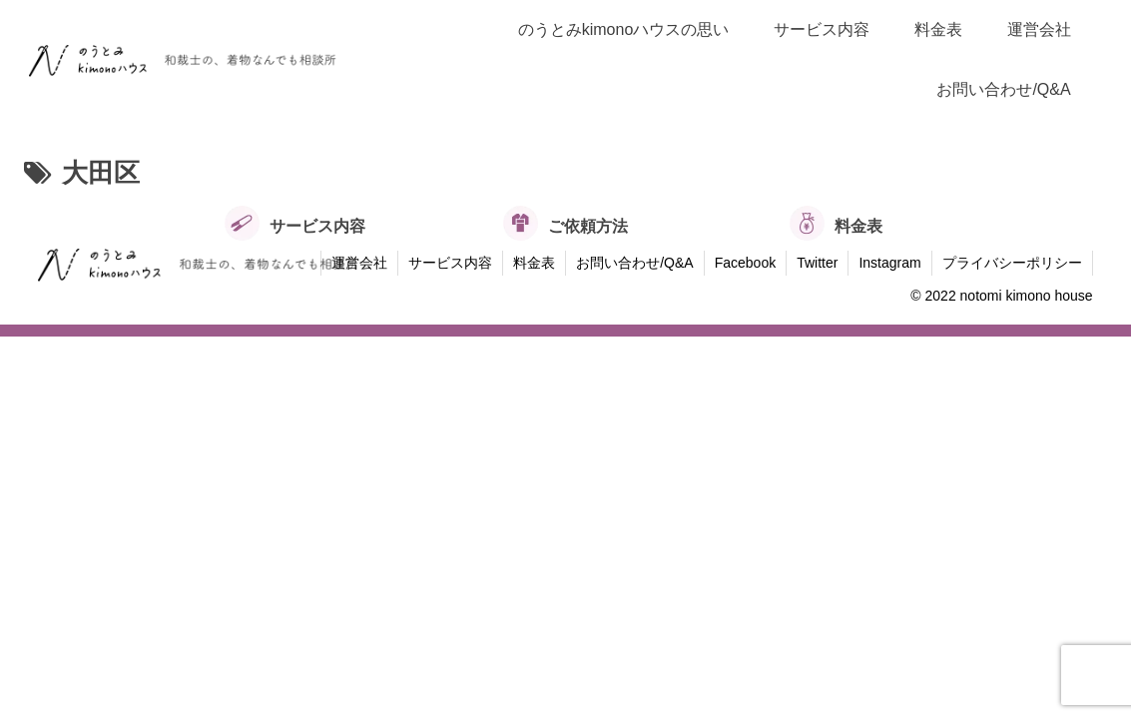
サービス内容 (450, 263)
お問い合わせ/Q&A (634, 263)
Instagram (889, 263)
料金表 (534, 263)
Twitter (817, 263)
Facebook (745, 263)
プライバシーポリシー (1012, 263)
